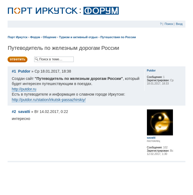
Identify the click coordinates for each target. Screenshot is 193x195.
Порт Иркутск (17, 37)
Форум (35, 37)
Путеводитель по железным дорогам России (63, 48)
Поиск (169, 23)
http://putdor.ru (24, 89)
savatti (24, 111)
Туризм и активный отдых (78, 37)
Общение (49, 37)
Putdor (24, 71)
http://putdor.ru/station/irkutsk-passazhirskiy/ (48, 100)
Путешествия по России (118, 37)
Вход (179, 23)
